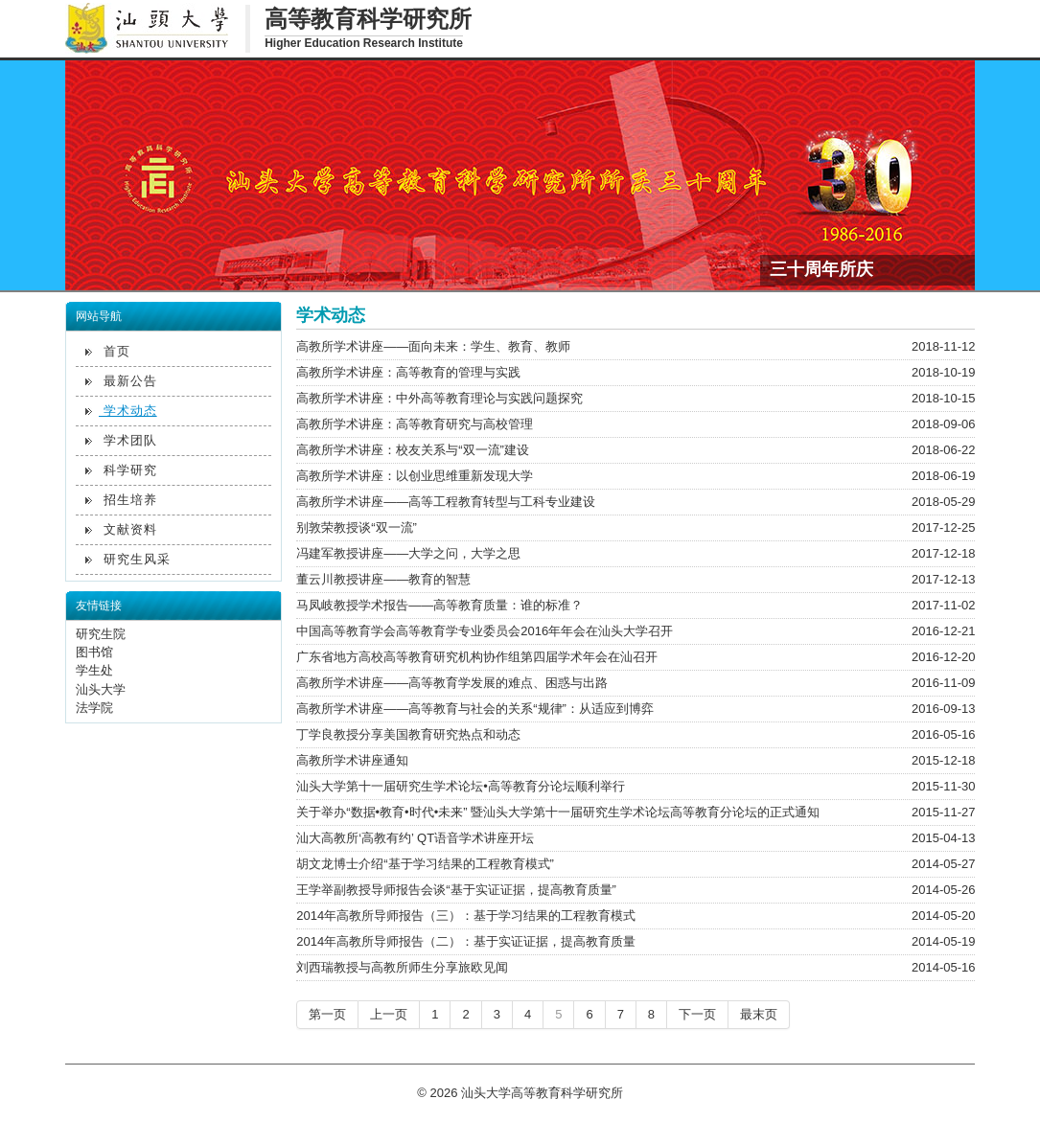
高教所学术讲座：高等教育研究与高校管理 (414, 424)
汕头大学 (101, 689)
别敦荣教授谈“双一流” (356, 527)
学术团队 (121, 440)
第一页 (327, 1014)
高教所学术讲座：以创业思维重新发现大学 (414, 476)
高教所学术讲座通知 (352, 760)
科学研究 (121, 470)
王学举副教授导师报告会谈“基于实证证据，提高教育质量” (456, 889)
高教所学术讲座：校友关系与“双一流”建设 (412, 450)
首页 (107, 351)
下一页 (697, 1014)
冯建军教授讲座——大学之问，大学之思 (408, 553)
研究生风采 (128, 559)
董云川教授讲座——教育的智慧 (383, 579)
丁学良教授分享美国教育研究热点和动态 (408, 734)
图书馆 (94, 652)
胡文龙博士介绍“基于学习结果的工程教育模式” (425, 864)
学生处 (94, 670)
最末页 (758, 1014)
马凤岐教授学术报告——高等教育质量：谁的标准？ (439, 605)
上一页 (388, 1014)
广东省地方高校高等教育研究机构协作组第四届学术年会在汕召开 (477, 657)
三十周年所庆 (821, 268)
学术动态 (121, 410)
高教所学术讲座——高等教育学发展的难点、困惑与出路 (452, 682)
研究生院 (101, 634)
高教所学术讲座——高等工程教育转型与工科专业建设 (445, 501)
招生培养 (121, 499)
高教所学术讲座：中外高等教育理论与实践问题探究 (439, 398)
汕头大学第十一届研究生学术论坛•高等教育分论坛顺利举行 (460, 786)
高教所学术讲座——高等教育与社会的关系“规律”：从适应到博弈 (475, 708)
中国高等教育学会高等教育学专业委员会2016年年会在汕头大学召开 (484, 631)
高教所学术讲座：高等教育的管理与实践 (408, 372)
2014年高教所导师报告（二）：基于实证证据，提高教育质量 (466, 941)
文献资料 (121, 529)
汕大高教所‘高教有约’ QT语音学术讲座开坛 (415, 838)
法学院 (94, 707)
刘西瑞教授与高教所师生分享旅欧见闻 (402, 967)
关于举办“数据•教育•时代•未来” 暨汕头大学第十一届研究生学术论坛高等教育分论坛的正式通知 (558, 812)
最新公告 (121, 381)
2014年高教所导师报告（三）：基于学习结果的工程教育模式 (466, 915)
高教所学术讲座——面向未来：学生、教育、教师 (433, 346)
